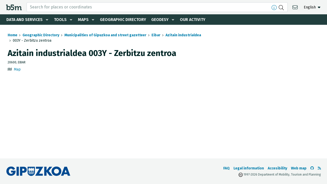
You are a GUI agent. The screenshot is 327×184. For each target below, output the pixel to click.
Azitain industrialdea (183, 35)
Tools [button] (60, 19)
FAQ (226, 168)
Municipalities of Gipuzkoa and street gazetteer (105, 35)
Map (17, 69)
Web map (299, 168)
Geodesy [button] (160, 19)
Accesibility (277, 168)
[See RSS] (319, 168)
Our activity (192, 19)
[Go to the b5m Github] (312, 168)
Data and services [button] (24, 19)
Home (12, 35)
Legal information (248, 168)
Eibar (155, 35)
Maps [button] (83, 19)
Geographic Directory (123, 19)
